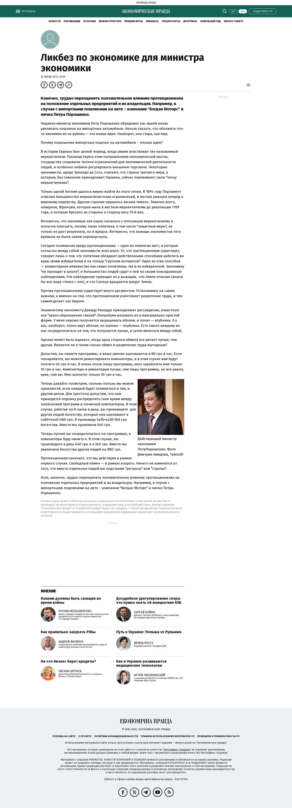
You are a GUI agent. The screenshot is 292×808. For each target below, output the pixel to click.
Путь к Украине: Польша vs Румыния (148, 632)
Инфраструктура (110, 21)
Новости (55, 21)
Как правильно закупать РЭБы (68, 632)
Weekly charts (233, 21)
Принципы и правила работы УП (218, 736)
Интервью (190, 21)
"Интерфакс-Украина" (176, 749)
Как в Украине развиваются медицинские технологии (141, 663)
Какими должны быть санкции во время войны (71, 600)
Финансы (152, 21)
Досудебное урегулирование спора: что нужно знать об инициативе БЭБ (148, 600)
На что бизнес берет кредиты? (68, 661)
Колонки (89, 21)
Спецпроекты (170, 21)
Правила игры (133, 21)
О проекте (84, 736)
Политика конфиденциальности (116, 736)
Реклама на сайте (64, 736)
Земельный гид (210, 21)
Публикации (72, 21)
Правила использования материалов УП (167, 736)
